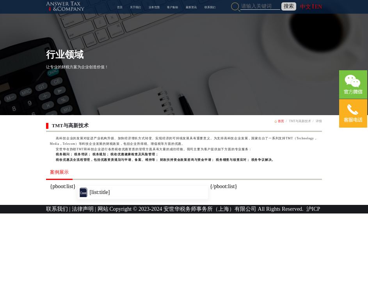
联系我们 (209, 7)
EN (318, 7)
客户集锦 (172, 7)
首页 (120, 7)
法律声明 (83, 209)
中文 (305, 7)
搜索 (289, 6)
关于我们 (135, 7)
